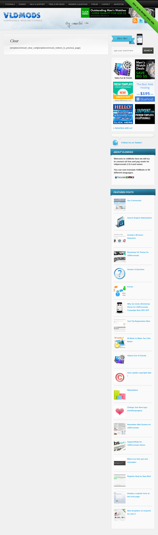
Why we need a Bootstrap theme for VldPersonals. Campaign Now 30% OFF (138, 307)
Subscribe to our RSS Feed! (135, 20)
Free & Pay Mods (56, 4)
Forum (94, 4)
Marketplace (132, 390)
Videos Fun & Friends (136, 355)
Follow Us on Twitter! (140, 20)
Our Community (134, 200)
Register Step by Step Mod (139, 476)
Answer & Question (77, 4)
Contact (106, 4)
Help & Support (37, 4)
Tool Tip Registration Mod (138, 321)
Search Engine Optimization (139, 218)
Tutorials (10, 4)
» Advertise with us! (122, 128)
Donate (22, 4)
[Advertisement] (120, 28)
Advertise (119, 4)
